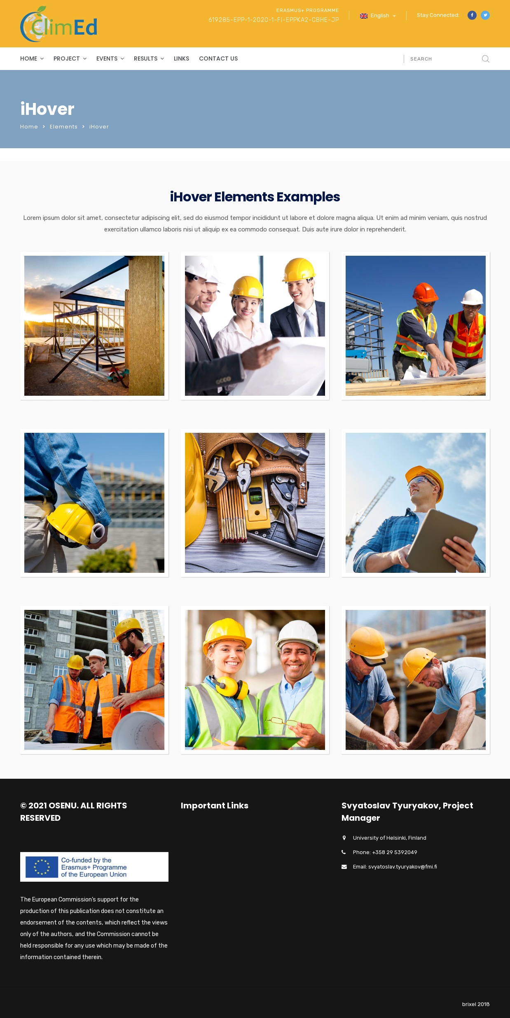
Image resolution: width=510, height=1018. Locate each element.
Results (145, 58)
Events (106, 58)
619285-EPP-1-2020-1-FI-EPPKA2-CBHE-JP (273, 19)
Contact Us (218, 58)
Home (28, 58)
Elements (64, 127)
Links (181, 58)
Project (67, 58)
